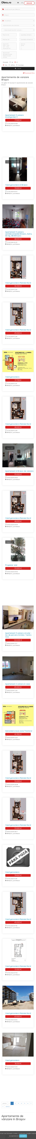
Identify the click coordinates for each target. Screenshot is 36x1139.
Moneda (5, 62)
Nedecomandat (9, 56)
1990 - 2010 (9, 45)
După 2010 (9, 44)
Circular (9, 57)
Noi (6, 65)
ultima (8, 1106)
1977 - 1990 (9, 47)
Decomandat (9, 53)
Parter (27, 45)
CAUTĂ (18, 68)
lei (12, 62)
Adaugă (29, 3)
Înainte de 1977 (9, 48)
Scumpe (21, 65)
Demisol (27, 44)
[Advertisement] (18, 145)
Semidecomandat (9, 54)
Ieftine (13, 65)
